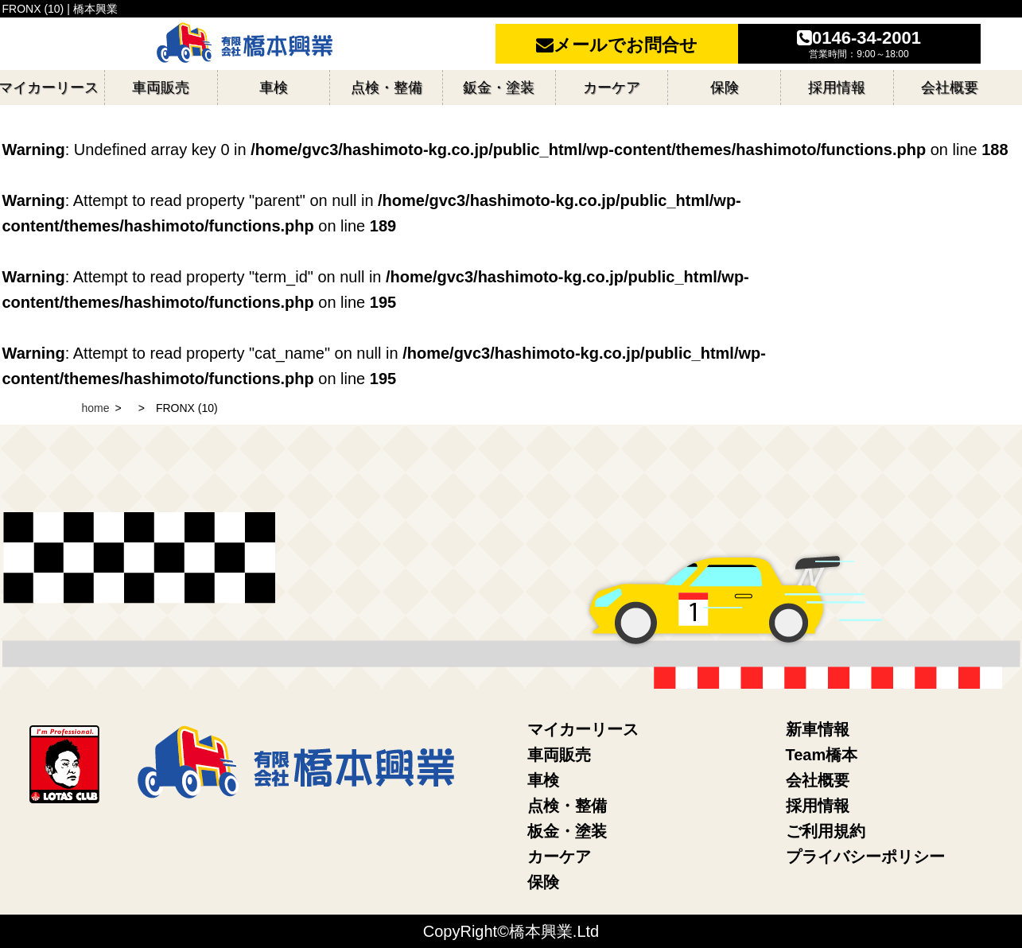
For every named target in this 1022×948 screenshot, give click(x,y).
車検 (543, 780)
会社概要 (817, 780)
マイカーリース (583, 729)
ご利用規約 (825, 831)
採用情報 (817, 805)
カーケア (559, 856)
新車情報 (817, 729)
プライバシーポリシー (865, 856)
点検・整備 (567, 805)
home (96, 408)
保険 (543, 882)
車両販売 (559, 754)
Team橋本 (822, 754)
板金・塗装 (567, 831)
